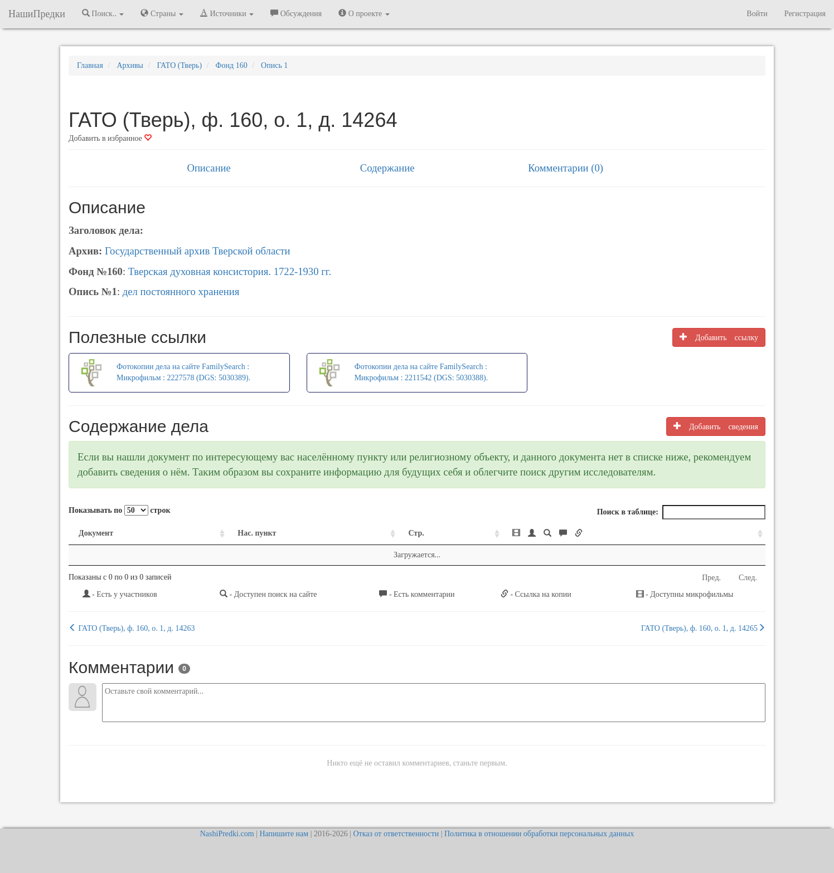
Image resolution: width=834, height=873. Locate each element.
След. (748, 577)
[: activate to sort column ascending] (633, 533)
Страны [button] (161, 13)
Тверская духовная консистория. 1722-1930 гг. (229, 271)
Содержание (387, 168)
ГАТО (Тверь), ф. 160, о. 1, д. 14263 (132, 628)
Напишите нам (283, 834)
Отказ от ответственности (396, 834)
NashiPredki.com (227, 834)
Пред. (711, 577)
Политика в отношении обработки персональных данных (539, 834)
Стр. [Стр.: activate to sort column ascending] (416, 533)
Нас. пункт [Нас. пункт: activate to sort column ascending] (256, 533)
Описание (208, 168)
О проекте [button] (363, 13)
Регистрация (805, 13)
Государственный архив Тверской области (197, 251)
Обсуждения (296, 13)
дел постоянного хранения (181, 291)
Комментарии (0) (565, 168)
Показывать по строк (119, 510)
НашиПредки (36, 13)
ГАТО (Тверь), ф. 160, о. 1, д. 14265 (703, 628)
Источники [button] (227, 13)
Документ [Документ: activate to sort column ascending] (96, 533)
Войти (756, 13)
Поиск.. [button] (103, 13)
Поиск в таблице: (681, 512)
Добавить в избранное (110, 138)
